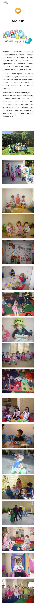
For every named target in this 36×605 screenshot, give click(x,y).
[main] (18, 21)
